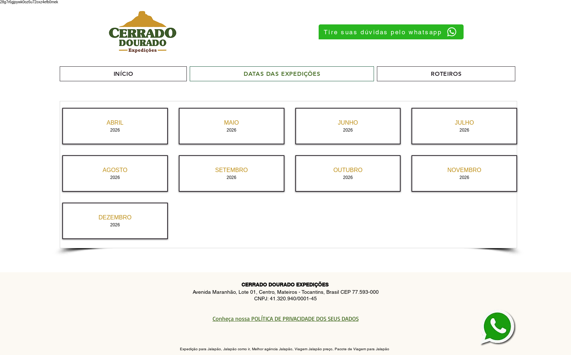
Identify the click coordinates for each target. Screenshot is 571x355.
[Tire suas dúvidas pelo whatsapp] (391, 31)
